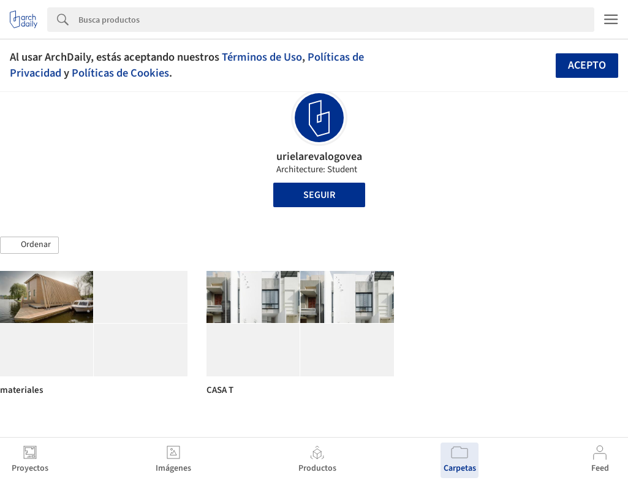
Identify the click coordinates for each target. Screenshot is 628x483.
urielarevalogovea (319, 156)
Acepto (587, 65)
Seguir (319, 195)
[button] (29, 245)
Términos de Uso (262, 57)
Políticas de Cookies (120, 73)
